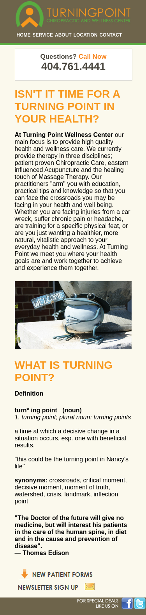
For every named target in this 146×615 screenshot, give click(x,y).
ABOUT (63, 35)
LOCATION (86, 35)
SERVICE (43, 35)
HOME (24, 35)
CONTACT (110, 35)
